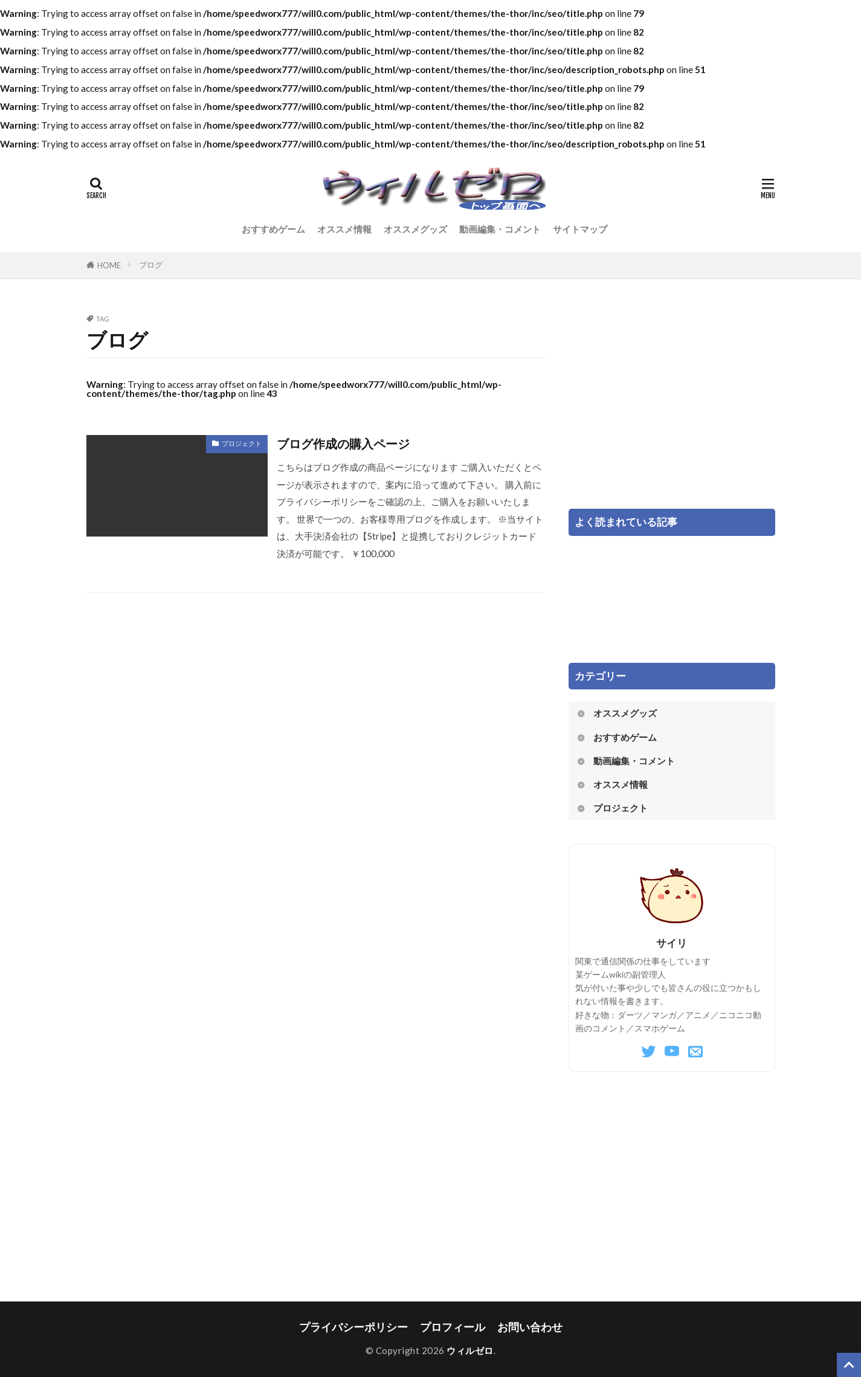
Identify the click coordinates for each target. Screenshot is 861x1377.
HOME (109, 265)
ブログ (151, 264)
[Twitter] (648, 1051)
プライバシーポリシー (353, 1327)
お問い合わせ (530, 1327)
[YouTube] (672, 1051)
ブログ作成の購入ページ (343, 443)
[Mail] (695, 1051)
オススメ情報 (344, 229)
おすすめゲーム (273, 229)
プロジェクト (242, 443)
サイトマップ (580, 229)
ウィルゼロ (470, 1350)
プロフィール (452, 1327)
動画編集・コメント (500, 229)
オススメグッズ (415, 229)
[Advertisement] (672, 400)
